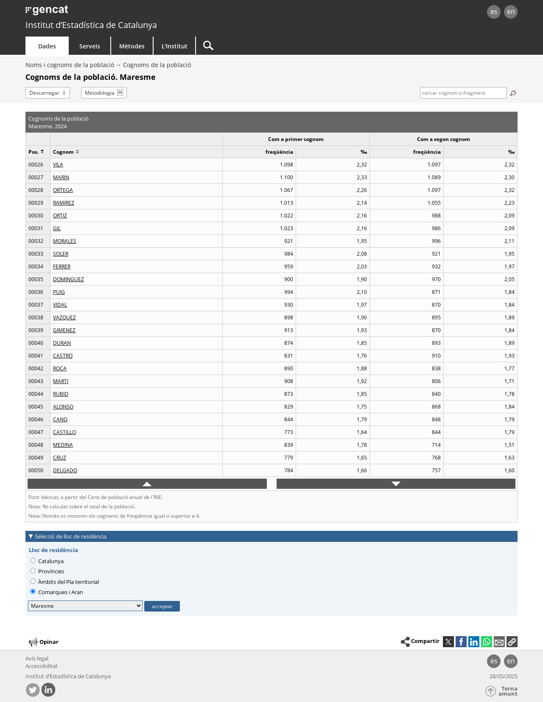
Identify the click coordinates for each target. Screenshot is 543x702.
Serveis (89, 46)
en (511, 11)
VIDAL (60, 304)
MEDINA (63, 444)
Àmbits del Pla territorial (64, 582)
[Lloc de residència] (85, 606)
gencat (123, 12)
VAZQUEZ (64, 317)
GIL (57, 228)
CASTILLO (64, 432)
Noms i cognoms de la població (69, 65)
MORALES (64, 241)
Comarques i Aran (56, 592)
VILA (58, 164)
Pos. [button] (36, 151)
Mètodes (132, 46)
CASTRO (63, 355)
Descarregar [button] (44, 92)
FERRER (61, 266)
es (494, 11)
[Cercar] (268, 46)
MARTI (60, 381)
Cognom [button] (66, 151)
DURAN (62, 343)
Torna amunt (508, 691)
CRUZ (59, 457)
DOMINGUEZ (68, 279)
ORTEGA (63, 190)
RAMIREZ (63, 202)
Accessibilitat (41, 666)
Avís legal (36, 658)
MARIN (61, 177)
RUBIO (60, 394)
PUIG (59, 292)
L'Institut (175, 46)
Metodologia (100, 92)
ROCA (60, 368)
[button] (512, 641)
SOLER (60, 253)
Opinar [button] (43, 642)
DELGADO (65, 470)
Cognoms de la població (157, 65)
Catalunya (47, 561)
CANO (60, 419)
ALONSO (63, 406)
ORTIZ (60, 215)
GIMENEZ (64, 330)
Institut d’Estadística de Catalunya (91, 25)
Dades (47, 46)
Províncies (47, 571)
